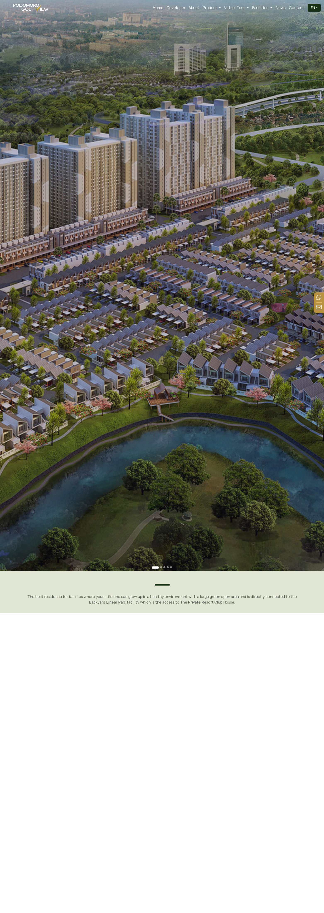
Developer (176, 7)
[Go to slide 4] (168, 567)
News (281, 7)
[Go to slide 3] (164, 567)
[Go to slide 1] (155, 567)
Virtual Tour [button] (235, 7)
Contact (296, 7)
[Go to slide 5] (171, 567)
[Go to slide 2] (161, 567)
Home (158, 7)
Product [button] (210, 7)
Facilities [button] (260, 7)
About (194, 7)
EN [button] (313, 7)
